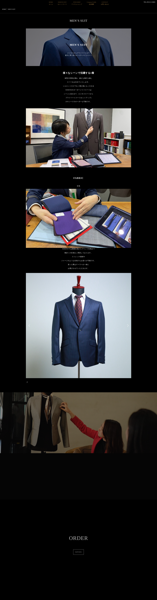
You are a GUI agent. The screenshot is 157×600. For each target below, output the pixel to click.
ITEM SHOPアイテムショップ (76, 3)
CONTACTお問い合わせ (105, 3)
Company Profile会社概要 (91, 3)
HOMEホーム (51, 3)
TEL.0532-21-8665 (149, 2)
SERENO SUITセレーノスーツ (62, 3)
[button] (29, 325)
